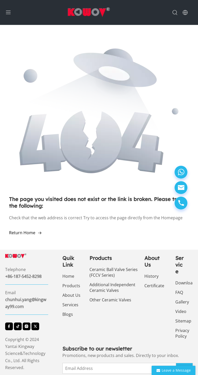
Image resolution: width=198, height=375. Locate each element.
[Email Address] (121, 368)
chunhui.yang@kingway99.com (25, 303)
